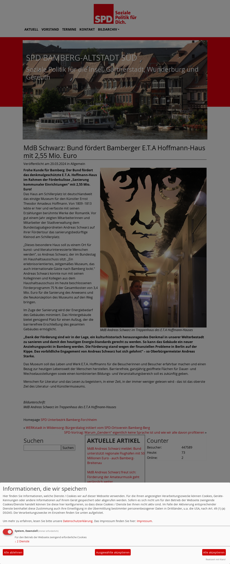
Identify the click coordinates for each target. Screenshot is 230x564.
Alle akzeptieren (214, 552)
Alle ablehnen (13, 552)
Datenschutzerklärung (78, 521)
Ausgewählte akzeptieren (113, 552)
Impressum (144, 521)
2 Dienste (22, 541)
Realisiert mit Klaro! (216, 559)
